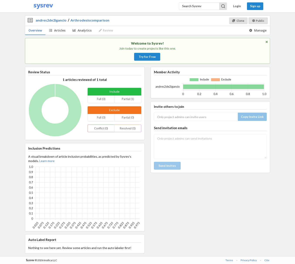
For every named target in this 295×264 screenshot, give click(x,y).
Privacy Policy (249, 260)
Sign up (255, 6)
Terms (229, 260)
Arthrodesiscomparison (89, 20)
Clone (238, 21)
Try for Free (147, 56)
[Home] (43, 6)
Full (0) (101, 99)
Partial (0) (128, 117)
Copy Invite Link (252, 117)
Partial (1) (128, 99)
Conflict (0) (101, 128)
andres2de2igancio (51, 20)
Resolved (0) (128, 128)
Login (237, 6)
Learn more (47, 161)
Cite (266, 260)
